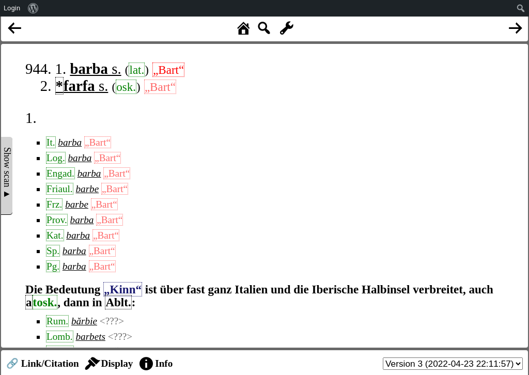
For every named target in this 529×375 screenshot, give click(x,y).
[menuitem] (33, 8)
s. (95, 68)
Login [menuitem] (12, 8)
